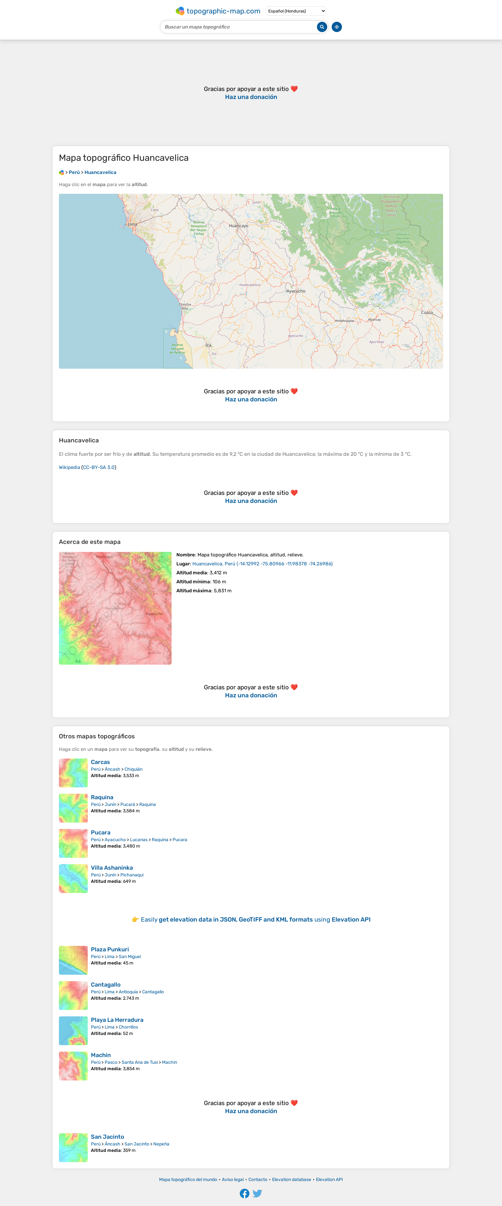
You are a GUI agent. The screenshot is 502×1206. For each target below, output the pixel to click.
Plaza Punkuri (110, 949)
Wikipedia (69, 467)
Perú (96, 769)
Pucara (100, 832)
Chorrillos (128, 1027)
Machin (101, 1055)
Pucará (127, 804)
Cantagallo (106, 984)
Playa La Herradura (117, 1019)
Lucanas (139, 839)
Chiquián (133, 769)
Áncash (112, 769)
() (262, 564)
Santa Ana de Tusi (140, 1062)
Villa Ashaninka (112, 867)
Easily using (256, 919)
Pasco (111, 1062)
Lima (110, 956)
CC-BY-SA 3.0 (99, 467)
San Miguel (130, 956)
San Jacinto (107, 1136)
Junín (110, 804)
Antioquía (128, 992)
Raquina (102, 797)
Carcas (100, 762)
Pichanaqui (131, 875)
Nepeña (161, 1144)
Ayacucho (115, 839)
